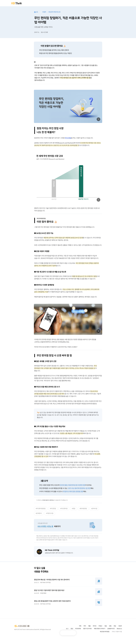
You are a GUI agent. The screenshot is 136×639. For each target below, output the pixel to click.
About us (119, 628)
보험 (110, 626)
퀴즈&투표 (78, 628)
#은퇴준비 (39, 513)
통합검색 (116, 3)
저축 (80, 626)
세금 (105, 626)
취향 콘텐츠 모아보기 (99, 628)
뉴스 (67, 628)
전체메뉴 (122, 3)
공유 (72, 633)
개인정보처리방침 (104, 631)
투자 (85, 626)
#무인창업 (53, 509)
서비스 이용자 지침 (117, 631)
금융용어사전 (111, 628)
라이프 (94, 626)
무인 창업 (68, 138)
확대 (98, 119)
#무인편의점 (63, 509)
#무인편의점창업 (41, 509)
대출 (89, 626)
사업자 (44, 12)
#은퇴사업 (94, 509)
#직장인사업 (49, 513)
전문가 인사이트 (87, 628)
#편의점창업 (83, 509)
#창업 (73, 509)
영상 (72, 628)
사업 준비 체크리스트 (54, 12)
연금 (115, 626)
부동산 (100, 626)
